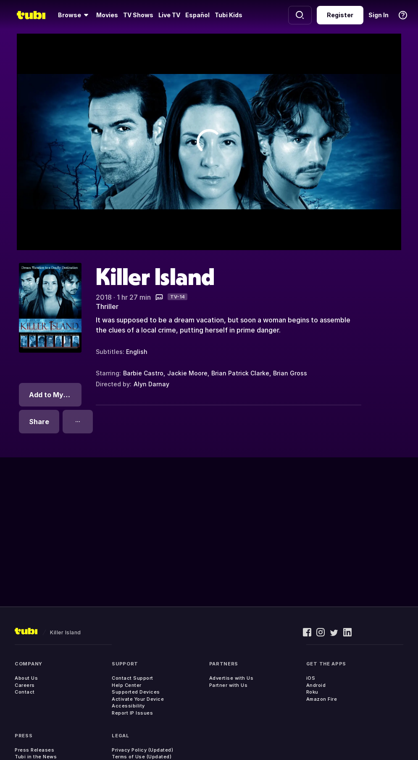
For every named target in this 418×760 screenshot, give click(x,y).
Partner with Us (228, 685)
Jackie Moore (187, 373)
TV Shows (138, 14)
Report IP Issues (132, 713)
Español (197, 14)
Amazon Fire (321, 699)
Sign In (378, 14)
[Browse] (74, 15)
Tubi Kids (228, 14)
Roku (312, 692)
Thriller (107, 306)
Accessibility (128, 706)
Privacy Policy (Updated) (142, 750)
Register (340, 14)
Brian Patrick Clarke (240, 373)
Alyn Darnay (151, 384)
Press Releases (34, 750)
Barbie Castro (143, 373)
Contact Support (132, 678)
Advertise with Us (231, 678)
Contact (25, 692)
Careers (25, 685)
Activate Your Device (138, 699)
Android (316, 685)
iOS (310, 678)
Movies (107, 14)
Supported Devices (136, 692)
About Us (26, 678)
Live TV (169, 14)
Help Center (127, 685)
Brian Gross (290, 373)
